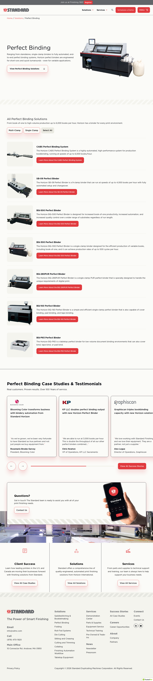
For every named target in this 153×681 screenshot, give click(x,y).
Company (114, 638)
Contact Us (21, 511)
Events (137, 616)
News (89, 645)
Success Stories (119, 612)
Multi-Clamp (15, 130)
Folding (58, 627)
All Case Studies (117, 616)
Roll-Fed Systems (62, 631)
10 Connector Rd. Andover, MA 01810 (24, 649)
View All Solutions (76, 584)
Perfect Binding (61, 623)
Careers (114, 623)
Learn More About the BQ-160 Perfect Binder (57, 319)
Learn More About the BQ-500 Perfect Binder (57, 224)
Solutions (87, 10)
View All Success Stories (132, 466)
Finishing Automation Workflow (64, 653)
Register (88, 2)
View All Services (128, 584)
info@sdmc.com (14, 632)
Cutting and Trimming (64, 643)
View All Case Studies (24, 584)
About (113, 634)
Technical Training (94, 631)
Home (9, 18)
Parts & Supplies (93, 623)
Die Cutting (59, 635)
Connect (139, 612)
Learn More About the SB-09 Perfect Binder (57, 192)
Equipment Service (95, 627)
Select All (48, 130)
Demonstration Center (93, 618)
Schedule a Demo (125, 10)
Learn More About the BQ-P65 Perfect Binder (57, 351)
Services (102, 10)
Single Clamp (32, 130)
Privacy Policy (13, 669)
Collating (58, 647)
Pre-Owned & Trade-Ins (95, 637)
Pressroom (91, 653)
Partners (114, 642)
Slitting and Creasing (64, 639)
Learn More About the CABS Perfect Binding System (60, 160)
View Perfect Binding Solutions (28, 69)
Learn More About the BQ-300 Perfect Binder (57, 256)
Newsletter (91, 649)
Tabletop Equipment (63, 658)
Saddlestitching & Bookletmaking (62, 618)
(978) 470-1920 (14, 640)
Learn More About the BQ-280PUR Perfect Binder (59, 288)
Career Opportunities (119, 627)
